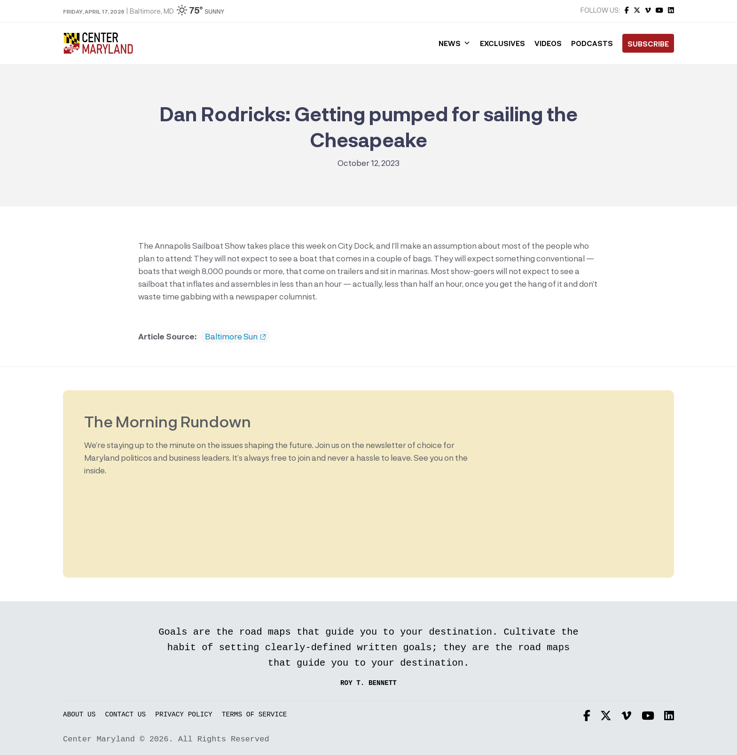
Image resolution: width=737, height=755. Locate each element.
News (454, 43)
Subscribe (648, 43)
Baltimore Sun (235, 336)
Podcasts (592, 43)
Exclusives (502, 43)
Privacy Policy (183, 714)
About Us (79, 714)
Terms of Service (254, 714)
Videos (548, 43)
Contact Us (125, 714)
